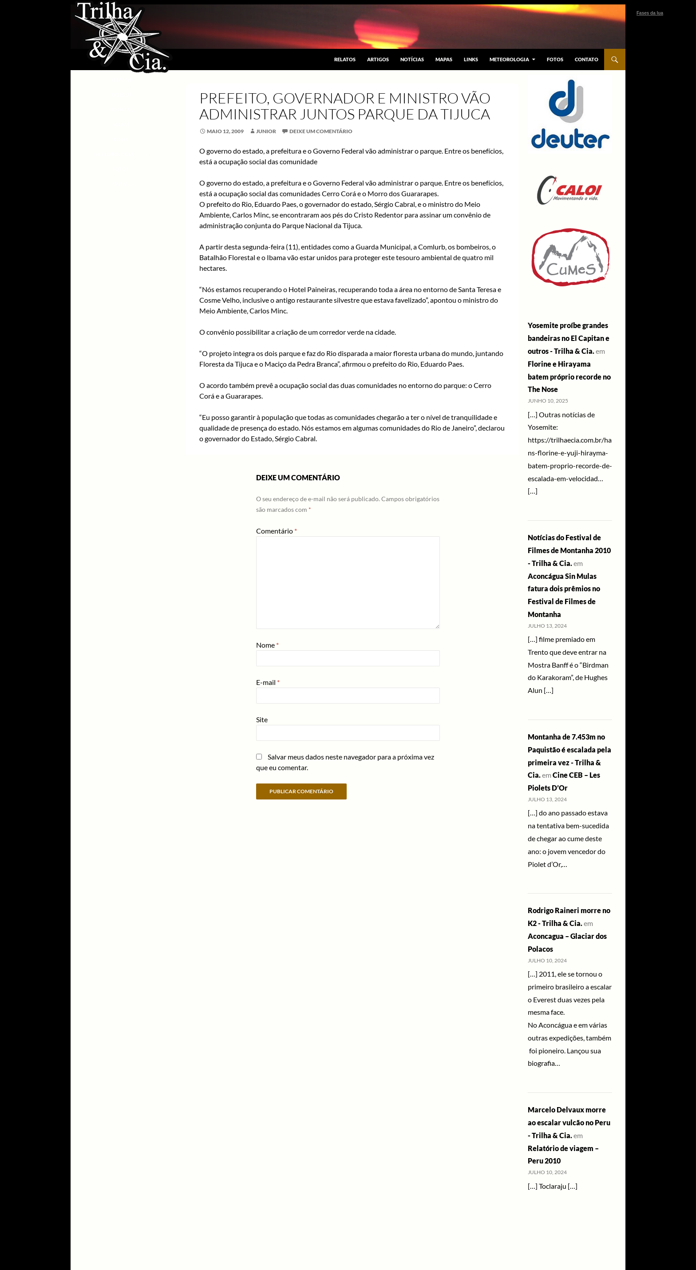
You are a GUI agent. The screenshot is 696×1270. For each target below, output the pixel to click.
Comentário (276, 530)
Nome (267, 645)
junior (266, 131)
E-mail (268, 682)
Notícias (412, 59)
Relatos (345, 59)
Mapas (443, 59)
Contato (586, 59)
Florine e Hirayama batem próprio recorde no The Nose (569, 377)
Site (262, 719)
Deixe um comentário (320, 131)
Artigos (378, 59)
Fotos (555, 59)
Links (471, 59)
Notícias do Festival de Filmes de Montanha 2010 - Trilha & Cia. (569, 550)
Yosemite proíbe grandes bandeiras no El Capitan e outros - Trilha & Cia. (568, 338)
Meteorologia (509, 59)
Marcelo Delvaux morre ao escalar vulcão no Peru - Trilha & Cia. (569, 1122)
